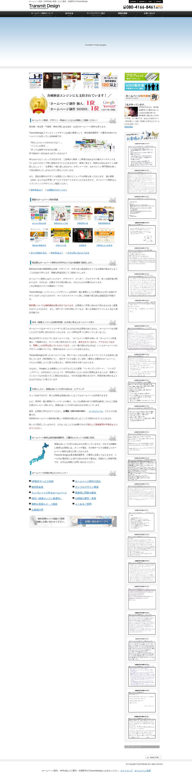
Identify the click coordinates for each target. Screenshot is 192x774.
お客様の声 (37, 509)
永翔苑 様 (83, 244)
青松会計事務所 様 (39, 244)
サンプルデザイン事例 (87, 487)
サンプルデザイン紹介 (96, 14)
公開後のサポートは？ (57, 190)
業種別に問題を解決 (85, 492)
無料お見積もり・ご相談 (44, 504)
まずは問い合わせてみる (78, 253)
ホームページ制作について (42, 14)
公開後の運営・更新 (85, 498)
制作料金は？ (37, 190)
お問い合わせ (158, 1)
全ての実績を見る (39, 253)
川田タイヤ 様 (61, 244)
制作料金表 (37, 487)
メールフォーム (96, 411)
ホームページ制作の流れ (88, 481)
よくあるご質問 (83, 504)
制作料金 (69, 14)
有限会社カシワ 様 (61, 222)
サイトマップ (141, 1)
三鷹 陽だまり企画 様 (104, 244)
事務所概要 (122, 14)
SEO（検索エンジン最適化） (47, 498)
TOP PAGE (133, 1)
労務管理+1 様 (83, 222)
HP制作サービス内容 (43, 481)
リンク (150, 1)
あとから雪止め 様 (39, 222)
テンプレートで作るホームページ (49, 492)
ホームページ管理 (143, 770)
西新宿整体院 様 (104, 222)
